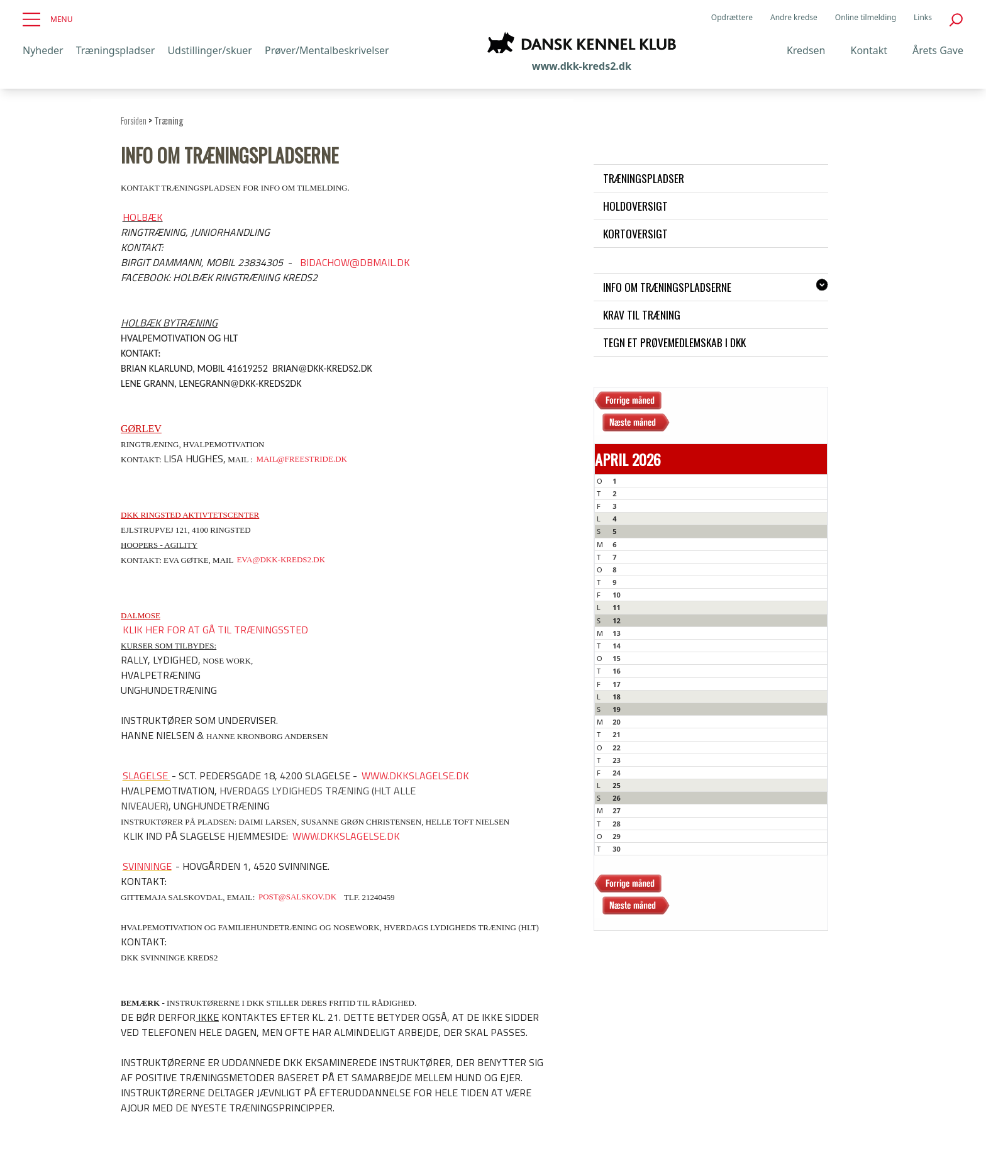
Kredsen (806, 50)
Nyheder (43, 50)
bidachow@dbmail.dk (355, 262)
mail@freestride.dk (301, 459)
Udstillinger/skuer (209, 50)
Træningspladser (115, 50)
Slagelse (146, 775)
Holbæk (143, 217)
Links (923, 18)
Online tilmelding (865, 18)
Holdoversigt (635, 205)
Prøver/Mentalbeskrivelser (327, 50)
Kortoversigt (635, 233)
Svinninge (147, 866)
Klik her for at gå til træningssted (215, 629)
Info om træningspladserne (667, 287)
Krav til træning (641, 314)
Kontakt (869, 50)
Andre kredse (793, 18)
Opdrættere (732, 18)
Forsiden (134, 120)
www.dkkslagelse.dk (415, 775)
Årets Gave (937, 50)
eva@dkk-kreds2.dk (280, 560)
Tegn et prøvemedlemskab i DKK (674, 342)
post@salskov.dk (297, 897)
